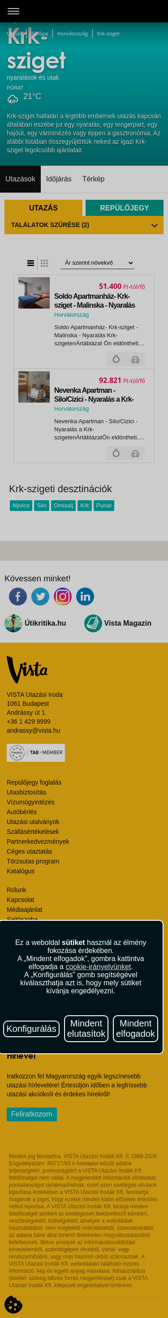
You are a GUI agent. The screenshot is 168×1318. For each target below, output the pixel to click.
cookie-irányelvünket (98, 966)
